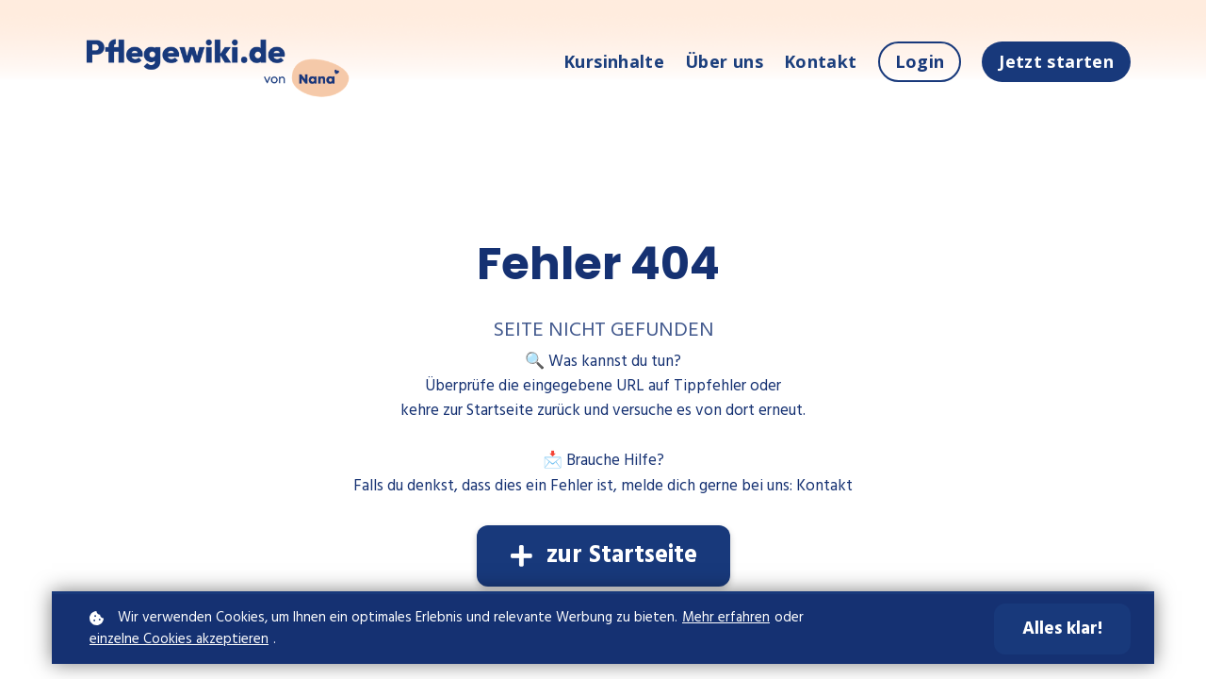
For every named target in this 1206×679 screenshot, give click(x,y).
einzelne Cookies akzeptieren (179, 640)
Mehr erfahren (726, 618)
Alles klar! (1062, 629)
